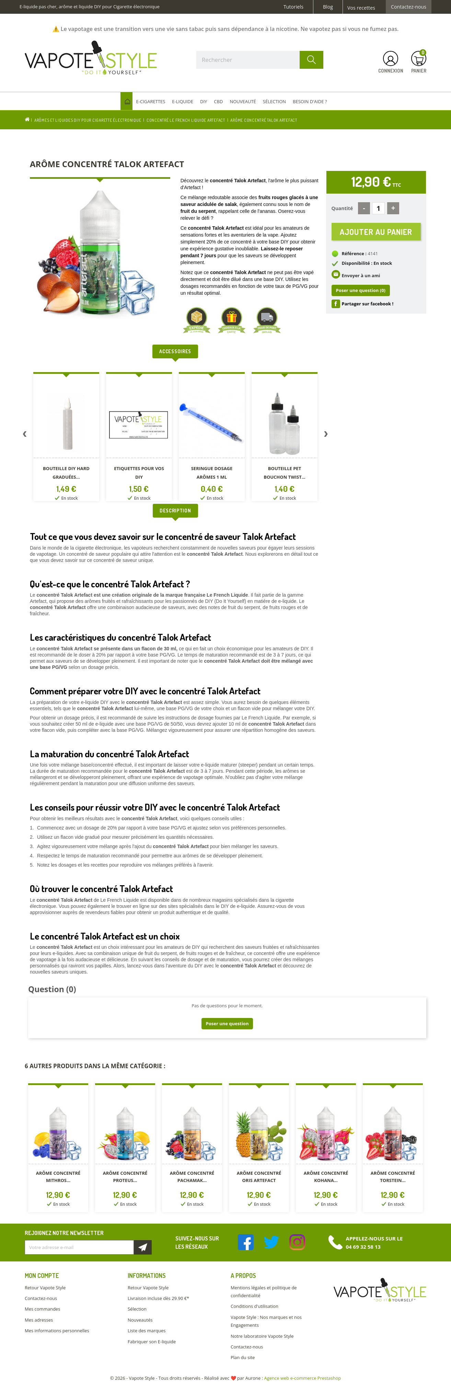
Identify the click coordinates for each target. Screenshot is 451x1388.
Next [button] (326, 435)
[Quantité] (378, 208)
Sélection (137, 1309)
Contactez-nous (408, 6)
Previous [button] (24, 435)
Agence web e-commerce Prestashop (302, 1378)
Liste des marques (146, 1330)
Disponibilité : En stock (367, 265)
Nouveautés (140, 1320)
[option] (66, 438)
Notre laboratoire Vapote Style (262, 1336)
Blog (328, 6)
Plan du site (243, 1357)
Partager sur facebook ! (368, 305)
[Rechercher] (259, 60)
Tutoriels (293, 6)
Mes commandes (42, 1309)
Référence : (354, 255)
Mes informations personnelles (57, 1330)
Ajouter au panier (376, 232)
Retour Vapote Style (45, 1287)
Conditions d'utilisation (254, 1306)
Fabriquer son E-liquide (152, 1341)
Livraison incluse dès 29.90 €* (158, 1298)
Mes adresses (39, 1320)
